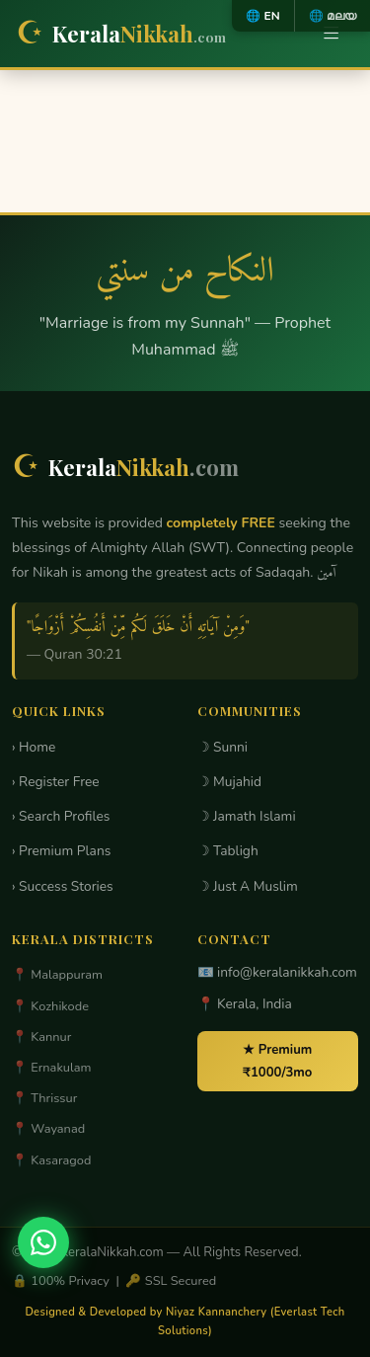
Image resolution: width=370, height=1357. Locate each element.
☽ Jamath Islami (246, 816)
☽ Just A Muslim (247, 886)
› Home (33, 747)
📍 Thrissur (44, 1098)
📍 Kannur (41, 1037)
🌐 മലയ (332, 16)
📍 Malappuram (57, 975)
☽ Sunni (223, 747)
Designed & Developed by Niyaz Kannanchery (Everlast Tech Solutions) (184, 1321)
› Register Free (56, 781)
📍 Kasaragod (51, 1160)
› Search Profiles (61, 816)
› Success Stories (62, 886)
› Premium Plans (61, 850)
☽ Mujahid (229, 781)
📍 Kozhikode (50, 1006)
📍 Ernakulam (52, 1068)
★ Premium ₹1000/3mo (277, 1060)
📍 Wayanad (48, 1129)
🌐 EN (262, 16)
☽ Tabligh (228, 850)
